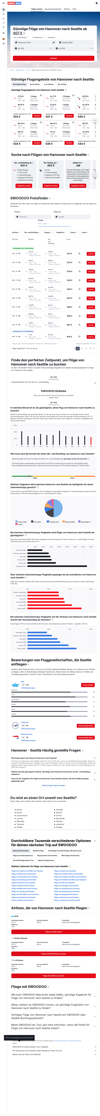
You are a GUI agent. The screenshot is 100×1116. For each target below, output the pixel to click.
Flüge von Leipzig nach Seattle (23, 891)
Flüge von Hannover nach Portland (67, 900)
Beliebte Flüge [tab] (38, 851)
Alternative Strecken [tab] (21, 851)
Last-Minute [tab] (49, 84)
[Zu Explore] (3, 27)
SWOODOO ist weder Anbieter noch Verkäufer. (54, 1047)
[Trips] (3, 33)
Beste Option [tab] (35, 84)
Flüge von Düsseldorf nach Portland (25, 894)
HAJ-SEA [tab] (53, 377)
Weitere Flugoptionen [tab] (46, 860)
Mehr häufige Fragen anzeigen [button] (53, 785)
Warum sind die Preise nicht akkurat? (54, 1054)
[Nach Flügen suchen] (3, 10)
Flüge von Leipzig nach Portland (66, 894)
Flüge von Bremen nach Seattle (23, 883)
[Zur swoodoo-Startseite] (14, 3)
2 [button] (81, 348)
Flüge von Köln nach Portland (22, 900)
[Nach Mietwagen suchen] (3, 18)
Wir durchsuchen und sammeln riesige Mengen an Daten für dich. (54, 1050)
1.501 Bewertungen (28, 688)
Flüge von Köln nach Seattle (64, 883)
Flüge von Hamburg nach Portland (66, 888)
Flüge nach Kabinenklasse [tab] (23, 855)
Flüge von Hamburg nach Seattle (24, 880)
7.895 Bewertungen (28, 740)
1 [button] (77, 348)
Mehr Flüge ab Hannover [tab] (70, 855)
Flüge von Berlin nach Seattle (65, 871)
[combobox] (52, 37)
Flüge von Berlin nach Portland (23, 885)
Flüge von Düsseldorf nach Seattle (25, 877)
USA (28, 70)
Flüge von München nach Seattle (24, 874)
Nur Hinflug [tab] (62, 84)
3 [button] (86, 348)
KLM (22, 682)
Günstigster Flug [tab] (19, 84)
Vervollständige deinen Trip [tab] (23, 860)
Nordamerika (20, 70)
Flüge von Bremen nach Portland (66, 897)
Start (11, 70)
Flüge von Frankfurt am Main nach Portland (70, 877)
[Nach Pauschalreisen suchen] (3, 23)
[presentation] (24, 33)
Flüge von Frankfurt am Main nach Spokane (70, 880)
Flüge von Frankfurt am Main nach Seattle (27, 871)
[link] (24, 186)
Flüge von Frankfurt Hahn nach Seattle (68, 874)
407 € (17, 33)
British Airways (26, 734)
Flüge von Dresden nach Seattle (24, 897)
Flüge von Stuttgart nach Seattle (66, 885)
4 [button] (90, 348)
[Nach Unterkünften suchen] (3, 14)
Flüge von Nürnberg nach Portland (66, 891)
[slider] (70, 226)
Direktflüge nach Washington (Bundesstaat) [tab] (64, 851)
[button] (3, 3)
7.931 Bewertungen (28, 729)
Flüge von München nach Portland (24, 888)
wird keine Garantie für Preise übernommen (67, 1041)
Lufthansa (25, 722)
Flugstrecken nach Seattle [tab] (47, 855)
